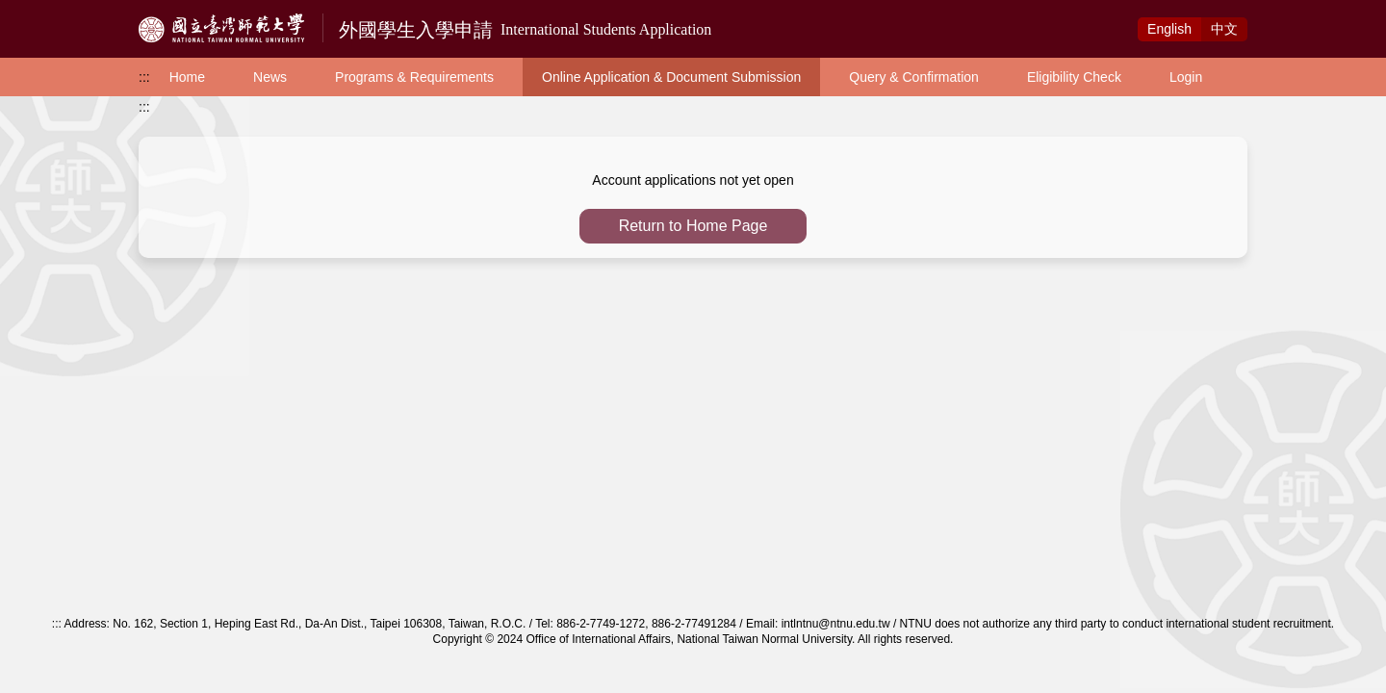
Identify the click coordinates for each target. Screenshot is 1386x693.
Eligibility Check (1074, 77)
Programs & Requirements (414, 77)
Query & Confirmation (914, 77)
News (270, 77)
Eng (1169, 29)
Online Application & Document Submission (671, 77)
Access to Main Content (71, 10)
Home (187, 77)
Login (1185, 77)
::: (144, 77)
